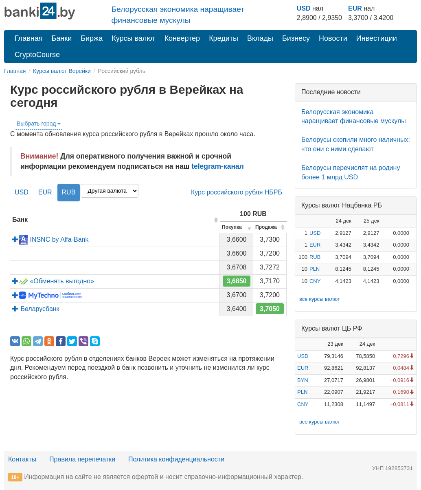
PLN (314, 269)
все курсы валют (319, 299)
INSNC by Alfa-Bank (50, 239)
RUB (69, 192)
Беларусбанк (35, 308)
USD (304, 8)
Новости (333, 38)
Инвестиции (376, 38)
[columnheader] (115, 220)
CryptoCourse (37, 55)
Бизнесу (296, 38)
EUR (355, 8)
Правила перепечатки (82, 459)
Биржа (92, 38)
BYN (302, 380)
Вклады (260, 38)
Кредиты (223, 38)
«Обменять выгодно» (53, 281)
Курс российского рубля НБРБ (236, 192)
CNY (314, 281)
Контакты (22, 459)
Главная (29, 38)
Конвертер (182, 38)
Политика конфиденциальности (176, 459)
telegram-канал (217, 166)
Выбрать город (39, 123)
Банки (62, 38)
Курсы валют (133, 38)
